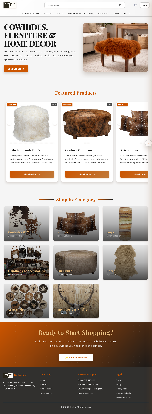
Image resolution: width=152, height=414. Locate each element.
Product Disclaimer (123, 397)
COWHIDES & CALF (30, 13)
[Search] (120, 5)
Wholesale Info (46, 389)
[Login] (145, 5)
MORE (127, 13)
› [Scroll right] (148, 143)
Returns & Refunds (123, 393)
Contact (43, 384)
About (42, 380)
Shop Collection (16, 68)
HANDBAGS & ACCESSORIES (80, 13)
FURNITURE (103, 13)
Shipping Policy (121, 389)
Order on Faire (46, 393)
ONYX (60, 13)
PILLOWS (48, 13)
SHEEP (116, 13)
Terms (118, 380)
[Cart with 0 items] (135, 5)
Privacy (118, 384)
